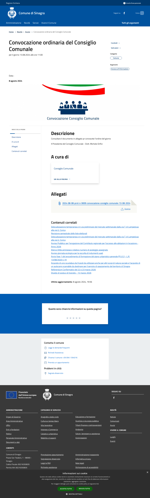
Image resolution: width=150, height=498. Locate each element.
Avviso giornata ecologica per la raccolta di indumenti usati (77, 253)
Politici (8, 433)
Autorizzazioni (81, 437)
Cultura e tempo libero (50, 421)
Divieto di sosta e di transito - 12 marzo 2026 (71, 272)
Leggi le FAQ (46, 463)
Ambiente (79, 429)
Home (11, 31)
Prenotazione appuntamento (52, 454)
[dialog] (75, 484)
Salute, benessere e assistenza (87, 433)
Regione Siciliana (13, 3)
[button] (75, 494)
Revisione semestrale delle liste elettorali (69, 233)
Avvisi (27, 31)
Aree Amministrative (14, 421)
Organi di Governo (13, 416)
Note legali (79, 463)
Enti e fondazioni (12, 429)
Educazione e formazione (85, 416)
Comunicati (114, 421)
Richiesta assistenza (49, 467)
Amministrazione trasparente (87, 454)
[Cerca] (141, 13)
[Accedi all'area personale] (132, 3)
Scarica (125, 208)
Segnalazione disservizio (50, 458)
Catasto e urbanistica (49, 433)
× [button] (147, 472)
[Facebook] (120, 13)
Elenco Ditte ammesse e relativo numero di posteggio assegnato (79, 249)
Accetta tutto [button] (66, 489)
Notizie (113, 416)
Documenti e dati (13, 442)
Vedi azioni (116, 48)
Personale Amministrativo (16, 438)
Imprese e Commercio (49, 429)
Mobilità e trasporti (48, 438)
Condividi (116, 43)
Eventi (112, 441)
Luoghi (113, 437)
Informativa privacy (83, 458)
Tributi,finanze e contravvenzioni (88, 425)
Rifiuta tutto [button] (84, 489)
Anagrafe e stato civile (50, 416)
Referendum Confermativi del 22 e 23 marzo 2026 (73, 269)
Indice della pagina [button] (18, 129)
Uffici (8, 425)
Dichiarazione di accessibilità (86, 467)
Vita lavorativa (46, 425)
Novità (19, 31)
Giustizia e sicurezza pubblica (87, 421)
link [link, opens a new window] (97, 484)
